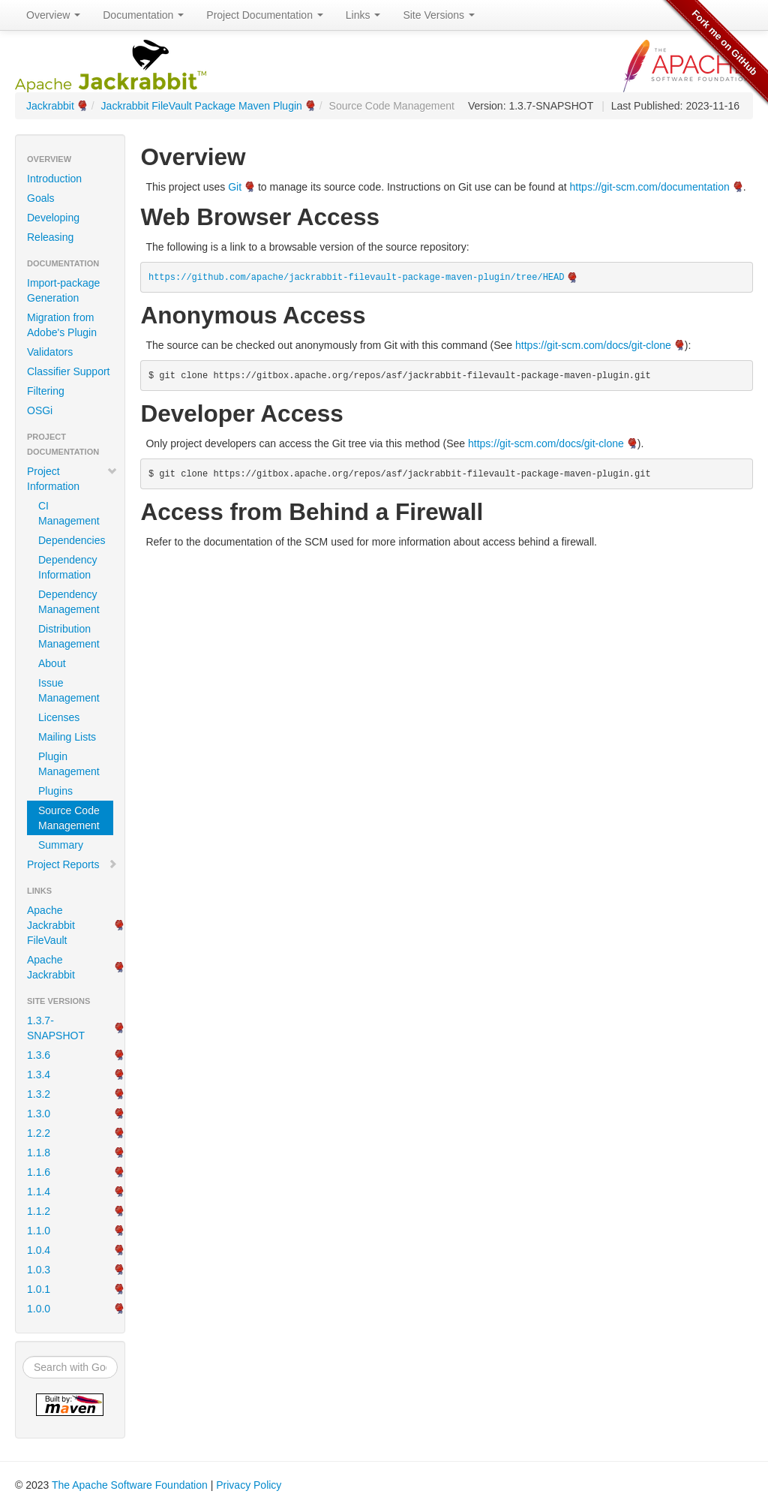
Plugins (55, 791)
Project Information (72, 478)
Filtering (45, 391)
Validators (50, 352)
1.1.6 (38, 1172)
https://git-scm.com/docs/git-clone (593, 345)
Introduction (54, 179)
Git (235, 187)
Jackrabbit (50, 106)
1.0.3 (38, 1270)
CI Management (69, 513)
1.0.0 (38, 1309)
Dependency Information (68, 567)
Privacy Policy (248, 1485)
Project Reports (72, 864)
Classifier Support (68, 371)
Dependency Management (69, 601)
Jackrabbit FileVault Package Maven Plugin (201, 106)
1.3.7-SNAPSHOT (56, 1028)
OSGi (39, 410)
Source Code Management (69, 817)
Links (363, 15)
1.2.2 (38, 1133)
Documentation (143, 15)
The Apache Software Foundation (130, 1485)
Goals (41, 198)
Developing (53, 218)
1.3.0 (38, 1114)
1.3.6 (38, 1055)
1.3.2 (38, 1094)
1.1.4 (38, 1192)
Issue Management (69, 690)
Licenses (59, 717)
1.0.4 (38, 1250)
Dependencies (72, 540)
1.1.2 (38, 1211)
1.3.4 (38, 1075)
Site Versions (439, 15)
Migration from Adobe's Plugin (62, 324)
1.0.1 (38, 1289)
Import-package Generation (63, 290)
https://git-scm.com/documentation (650, 187)
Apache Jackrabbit (51, 967)
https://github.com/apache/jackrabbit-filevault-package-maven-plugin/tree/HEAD (356, 277)
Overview (53, 15)
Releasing (50, 237)
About (52, 663)
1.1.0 (38, 1231)
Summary (60, 845)
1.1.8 (38, 1153)
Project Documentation (264, 15)
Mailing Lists (67, 737)
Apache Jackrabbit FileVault (51, 925)
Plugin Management (69, 763)
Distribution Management (69, 636)
